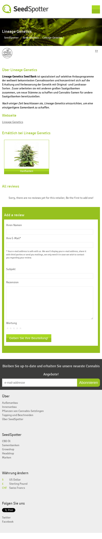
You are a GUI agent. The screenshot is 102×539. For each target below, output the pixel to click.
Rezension (12, 282)
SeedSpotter (25, 9)
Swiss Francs (17, 494)
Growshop (8, 455)
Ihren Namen (14, 225)
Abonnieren (88, 389)
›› (96, 50)
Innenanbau (9, 413)
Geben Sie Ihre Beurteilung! (28, 344)
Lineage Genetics (12, 122)
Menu (96, 9)
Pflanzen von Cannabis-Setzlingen (23, 417)
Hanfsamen (26, 171)
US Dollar (15, 486)
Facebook (7, 528)
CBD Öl (6, 447)
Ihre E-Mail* (13, 238)
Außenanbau (10, 409)
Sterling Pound (18, 490)
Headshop (8, 459)
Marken (6, 463)
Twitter (6, 523)
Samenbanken (30, 37)
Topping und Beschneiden (17, 421)
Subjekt (11, 269)
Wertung (11, 329)
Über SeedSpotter (12, 425)
